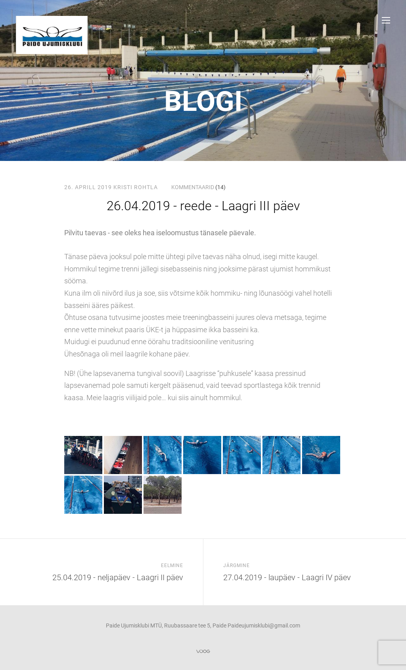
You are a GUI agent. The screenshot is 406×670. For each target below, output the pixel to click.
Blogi (203, 101)
